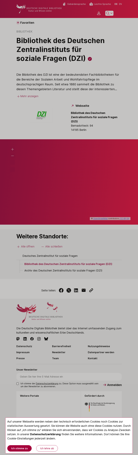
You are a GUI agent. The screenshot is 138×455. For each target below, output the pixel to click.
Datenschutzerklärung (45, 434)
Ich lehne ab (47, 448)
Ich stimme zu (19, 448)
